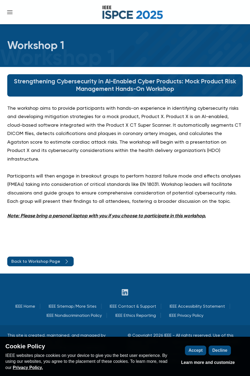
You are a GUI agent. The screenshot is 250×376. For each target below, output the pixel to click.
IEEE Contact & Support (133, 306)
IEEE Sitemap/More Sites (73, 306)
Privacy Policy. (28, 367)
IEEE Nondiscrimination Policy (74, 315)
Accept (195, 350)
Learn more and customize (208, 362)
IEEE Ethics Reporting (135, 315)
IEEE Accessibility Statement (197, 306)
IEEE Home (25, 306)
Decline (219, 350)
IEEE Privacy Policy (186, 315)
